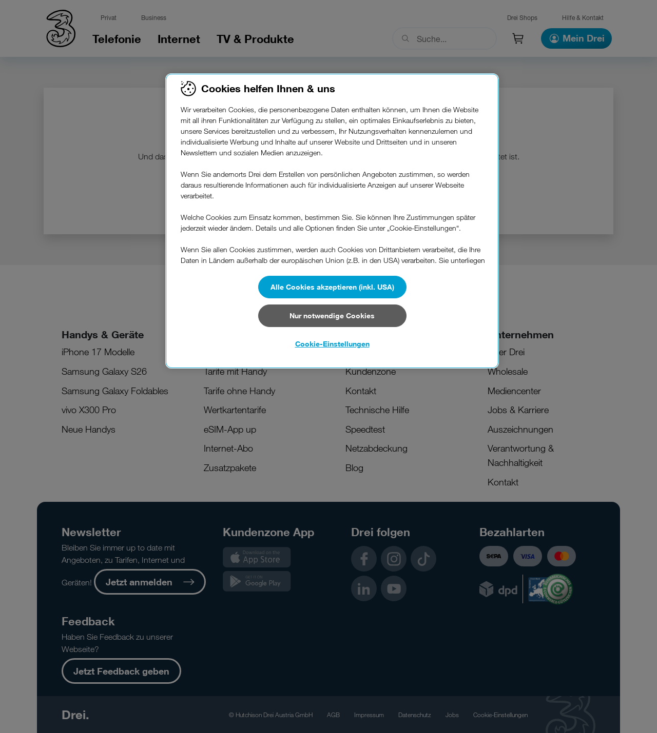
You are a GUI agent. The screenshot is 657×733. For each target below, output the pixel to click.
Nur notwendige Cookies (332, 315)
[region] (332, 221)
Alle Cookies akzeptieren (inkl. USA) (332, 286)
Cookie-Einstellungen (332, 343)
